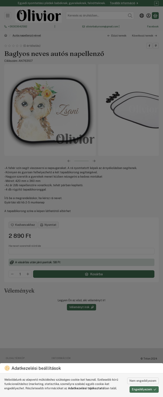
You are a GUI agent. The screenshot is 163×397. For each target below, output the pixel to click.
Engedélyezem (144, 389)
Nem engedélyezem (143, 380)
